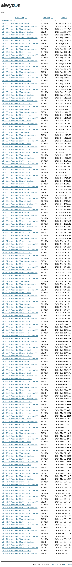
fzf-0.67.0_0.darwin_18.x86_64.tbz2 (17, 247)
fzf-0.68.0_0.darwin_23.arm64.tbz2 (16, 373)
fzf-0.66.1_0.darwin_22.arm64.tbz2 (16, 201)
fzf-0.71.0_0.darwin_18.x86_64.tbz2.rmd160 (20, 490)
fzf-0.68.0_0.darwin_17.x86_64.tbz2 (17, 321)
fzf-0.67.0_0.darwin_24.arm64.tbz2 (16, 304)
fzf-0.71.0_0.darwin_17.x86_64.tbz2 (17, 482)
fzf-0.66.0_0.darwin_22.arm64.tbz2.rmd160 (19, 123)
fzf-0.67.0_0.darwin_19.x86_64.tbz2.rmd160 (20, 255)
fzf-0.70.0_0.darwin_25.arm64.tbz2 (16, 476)
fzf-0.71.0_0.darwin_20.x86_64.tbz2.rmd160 (20, 502)
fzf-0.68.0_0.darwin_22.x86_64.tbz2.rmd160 (20, 370)
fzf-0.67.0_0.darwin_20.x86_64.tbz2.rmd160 (20, 267)
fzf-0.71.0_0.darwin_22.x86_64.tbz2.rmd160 (20, 525)
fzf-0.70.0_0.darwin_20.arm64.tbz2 (16, 419)
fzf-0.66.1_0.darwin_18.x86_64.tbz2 (17, 166)
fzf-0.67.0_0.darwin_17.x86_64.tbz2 (17, 241)
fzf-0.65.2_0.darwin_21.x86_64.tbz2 (17, 52)
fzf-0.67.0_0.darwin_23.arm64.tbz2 (16, 293)
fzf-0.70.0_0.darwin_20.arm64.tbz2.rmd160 (19, 422)
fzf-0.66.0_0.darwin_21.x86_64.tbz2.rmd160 (20, 118)
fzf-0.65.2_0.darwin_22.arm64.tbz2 (16, 58)
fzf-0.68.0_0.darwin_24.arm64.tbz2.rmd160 (19, 387)
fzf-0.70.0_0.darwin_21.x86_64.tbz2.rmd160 (20, 439)
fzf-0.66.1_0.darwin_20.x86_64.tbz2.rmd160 (20, 187)
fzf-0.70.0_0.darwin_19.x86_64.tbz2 (17, 413)
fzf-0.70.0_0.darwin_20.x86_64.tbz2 (17, 424)
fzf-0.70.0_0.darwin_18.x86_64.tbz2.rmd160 (20, 410)
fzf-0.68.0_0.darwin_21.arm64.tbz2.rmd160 (19, 353)
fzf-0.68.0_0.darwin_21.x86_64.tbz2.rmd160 (20, 358)
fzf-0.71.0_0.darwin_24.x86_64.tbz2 (17, 545)
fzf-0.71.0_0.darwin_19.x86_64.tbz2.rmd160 (20, 496)
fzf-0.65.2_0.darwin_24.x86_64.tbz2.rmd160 (20, 89)
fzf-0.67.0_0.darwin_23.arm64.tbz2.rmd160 (19, 295)
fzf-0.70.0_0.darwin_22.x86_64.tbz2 (17, 447)
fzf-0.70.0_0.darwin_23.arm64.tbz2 (16, 453)
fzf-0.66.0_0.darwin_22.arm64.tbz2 (16, 121)
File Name (19, 17)
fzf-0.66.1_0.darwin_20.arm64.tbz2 (16, 178)
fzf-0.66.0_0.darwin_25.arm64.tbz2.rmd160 (19, 158)
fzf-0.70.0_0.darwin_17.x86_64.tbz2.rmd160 (20, 404)
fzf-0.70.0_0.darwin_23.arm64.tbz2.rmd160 (19, 456)
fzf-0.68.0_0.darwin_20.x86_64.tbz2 (17, 344)
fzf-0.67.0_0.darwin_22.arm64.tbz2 (16, 281)
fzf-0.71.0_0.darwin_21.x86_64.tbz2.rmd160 (20, 513)
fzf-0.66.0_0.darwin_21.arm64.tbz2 (16, 109)
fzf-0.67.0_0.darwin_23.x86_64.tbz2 (17, 298)
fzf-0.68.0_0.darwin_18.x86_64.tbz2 (17, 327)
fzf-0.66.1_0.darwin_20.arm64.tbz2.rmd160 (19, 181)
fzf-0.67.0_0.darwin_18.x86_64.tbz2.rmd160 (20, 250)
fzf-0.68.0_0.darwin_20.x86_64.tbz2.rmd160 (20, 347)
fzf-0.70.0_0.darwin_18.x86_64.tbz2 (17, 407)
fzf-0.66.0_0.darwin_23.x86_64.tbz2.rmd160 (20, 141)
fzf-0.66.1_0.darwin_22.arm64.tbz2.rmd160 (19, 204)
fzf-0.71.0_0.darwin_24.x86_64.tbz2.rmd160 (20, 548)
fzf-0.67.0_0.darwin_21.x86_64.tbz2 (17, 275)
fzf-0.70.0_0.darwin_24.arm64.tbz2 (16, 464)
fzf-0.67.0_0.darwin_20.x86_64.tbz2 (17, 264)
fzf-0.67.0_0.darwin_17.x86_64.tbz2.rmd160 (20, 244)
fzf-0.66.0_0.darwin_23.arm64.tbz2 (16, 132)
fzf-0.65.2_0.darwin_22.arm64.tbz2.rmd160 (19, 60)
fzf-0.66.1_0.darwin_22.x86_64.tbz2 (17, 207)
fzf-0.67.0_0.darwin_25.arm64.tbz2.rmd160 (19, 318)
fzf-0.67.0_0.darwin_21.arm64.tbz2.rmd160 (19, 273)
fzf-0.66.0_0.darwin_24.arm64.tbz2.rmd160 (19, 146)
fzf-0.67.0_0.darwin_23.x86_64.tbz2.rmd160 (20, 301)
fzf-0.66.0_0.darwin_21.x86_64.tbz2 (17, 115)
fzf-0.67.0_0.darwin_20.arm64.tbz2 (16, 258)
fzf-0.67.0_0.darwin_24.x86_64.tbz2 (17, 310)
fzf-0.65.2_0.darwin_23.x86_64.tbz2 (17, 75)
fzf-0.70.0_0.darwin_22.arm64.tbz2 (16, 442)
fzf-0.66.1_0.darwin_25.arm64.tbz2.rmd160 (19, 238)
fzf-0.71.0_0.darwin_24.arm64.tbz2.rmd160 (19, 542)
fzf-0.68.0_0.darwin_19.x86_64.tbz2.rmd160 (20, 336)
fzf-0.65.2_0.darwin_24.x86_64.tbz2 (17, 86)
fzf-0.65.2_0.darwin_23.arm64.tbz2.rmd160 (19, 72)
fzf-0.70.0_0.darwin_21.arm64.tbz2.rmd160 (19, 433)
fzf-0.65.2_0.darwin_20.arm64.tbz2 (16, 35)
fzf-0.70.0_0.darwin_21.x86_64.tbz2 (17, 436)
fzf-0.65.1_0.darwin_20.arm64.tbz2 (16, 23)
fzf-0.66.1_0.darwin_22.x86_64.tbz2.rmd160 (20, 209)
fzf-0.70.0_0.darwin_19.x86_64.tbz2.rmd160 (20, 416)
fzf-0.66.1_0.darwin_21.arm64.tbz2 (16, 189)
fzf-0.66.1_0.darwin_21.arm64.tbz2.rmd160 (19, 192)
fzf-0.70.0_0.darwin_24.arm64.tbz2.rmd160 (19, 467)
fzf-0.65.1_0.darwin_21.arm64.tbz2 (16, 29)
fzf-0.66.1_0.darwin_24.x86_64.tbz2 (17, 230)
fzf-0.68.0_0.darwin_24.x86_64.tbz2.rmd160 (20, 393)
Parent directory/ (8, 20)
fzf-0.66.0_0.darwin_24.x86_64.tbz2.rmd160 (20, 152)
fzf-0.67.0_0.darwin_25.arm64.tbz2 (16, 315)
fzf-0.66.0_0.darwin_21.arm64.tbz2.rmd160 (19, 112)
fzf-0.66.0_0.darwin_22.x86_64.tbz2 (17, 126)
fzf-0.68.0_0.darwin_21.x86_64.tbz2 (17, 356)
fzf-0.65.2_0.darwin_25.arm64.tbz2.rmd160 (19, 95)
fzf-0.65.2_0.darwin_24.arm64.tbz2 (16, 81)
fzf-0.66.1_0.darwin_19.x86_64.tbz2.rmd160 (20, 175)
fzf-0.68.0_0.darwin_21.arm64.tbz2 (16, 350)
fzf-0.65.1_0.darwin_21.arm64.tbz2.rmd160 (19, 32)
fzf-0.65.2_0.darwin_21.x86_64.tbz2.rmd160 (20, 55)
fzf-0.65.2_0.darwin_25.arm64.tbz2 (16, 92)
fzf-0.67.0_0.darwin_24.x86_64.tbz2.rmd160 (20, 313)
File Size (46, 17)
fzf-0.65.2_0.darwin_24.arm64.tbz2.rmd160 (19, 83)
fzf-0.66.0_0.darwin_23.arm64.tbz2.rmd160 (19, 135)
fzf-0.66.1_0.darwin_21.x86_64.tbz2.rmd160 (20, 198)
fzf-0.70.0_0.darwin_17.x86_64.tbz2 (17, 401)
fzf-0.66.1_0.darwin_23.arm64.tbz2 (16, 212)
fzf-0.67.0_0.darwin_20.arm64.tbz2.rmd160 (19, 261)
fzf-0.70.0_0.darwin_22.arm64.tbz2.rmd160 (19, 444)
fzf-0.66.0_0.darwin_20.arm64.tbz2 (16, 98)
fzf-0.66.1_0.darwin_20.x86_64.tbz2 (17, 184)
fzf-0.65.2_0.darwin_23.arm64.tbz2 (16, 69)
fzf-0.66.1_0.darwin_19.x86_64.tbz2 (17, 172)
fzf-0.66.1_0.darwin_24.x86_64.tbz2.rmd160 (20, 232)
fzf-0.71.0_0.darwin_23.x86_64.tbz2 (17, 533)
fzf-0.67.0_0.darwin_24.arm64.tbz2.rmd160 (19, 307)
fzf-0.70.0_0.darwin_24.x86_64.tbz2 (17, 470)
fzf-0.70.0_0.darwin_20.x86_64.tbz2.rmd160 (20, 427)
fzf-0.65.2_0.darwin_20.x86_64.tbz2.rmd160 (20, 43)
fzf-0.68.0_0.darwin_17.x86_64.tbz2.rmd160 (20, 324)
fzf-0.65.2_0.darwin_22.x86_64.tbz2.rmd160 (20, 66)
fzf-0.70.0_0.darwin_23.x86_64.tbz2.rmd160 (20, 462)
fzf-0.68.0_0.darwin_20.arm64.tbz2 (16, 338)
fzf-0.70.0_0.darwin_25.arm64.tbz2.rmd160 (19, 479)
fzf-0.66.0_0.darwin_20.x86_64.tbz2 (17, 103)
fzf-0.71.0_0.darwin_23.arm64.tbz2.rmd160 (19, 530)
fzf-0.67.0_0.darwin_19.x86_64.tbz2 (17, 252)
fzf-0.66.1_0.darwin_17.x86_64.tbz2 (17, 161)
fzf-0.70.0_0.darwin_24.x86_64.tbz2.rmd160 (20, 473)
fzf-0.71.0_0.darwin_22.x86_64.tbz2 (17, 522)
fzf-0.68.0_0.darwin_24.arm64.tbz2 (16, 384)
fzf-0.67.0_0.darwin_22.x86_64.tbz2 (17, 287)
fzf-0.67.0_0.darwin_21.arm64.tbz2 (16, 270)
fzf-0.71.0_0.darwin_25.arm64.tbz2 (16, 550)
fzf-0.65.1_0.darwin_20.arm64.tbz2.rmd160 (19, 26)
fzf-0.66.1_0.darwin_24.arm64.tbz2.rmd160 (19, 227)
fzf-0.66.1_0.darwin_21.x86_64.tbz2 (17, 195)
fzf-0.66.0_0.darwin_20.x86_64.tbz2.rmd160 (20, 106)
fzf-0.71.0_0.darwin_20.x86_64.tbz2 (17, 499)
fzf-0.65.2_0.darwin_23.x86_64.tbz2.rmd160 (20, 78)
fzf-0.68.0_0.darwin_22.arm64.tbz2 (16, 361)
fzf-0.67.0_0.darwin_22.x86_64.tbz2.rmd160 (20, 290)
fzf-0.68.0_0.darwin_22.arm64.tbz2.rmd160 (19, 364)
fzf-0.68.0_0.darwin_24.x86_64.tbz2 (17, 390)
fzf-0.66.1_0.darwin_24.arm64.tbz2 (16, 224)
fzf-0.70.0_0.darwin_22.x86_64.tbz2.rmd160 (20, 450)
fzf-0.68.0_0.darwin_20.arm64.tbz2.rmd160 (19, 341)
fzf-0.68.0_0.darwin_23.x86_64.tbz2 (17, 379)
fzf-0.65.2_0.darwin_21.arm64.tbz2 (16, 46)
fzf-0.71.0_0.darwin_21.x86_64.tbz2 (17, 510)
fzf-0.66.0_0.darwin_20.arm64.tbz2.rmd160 (19, 101)
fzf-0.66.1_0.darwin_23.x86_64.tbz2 (17, 218)
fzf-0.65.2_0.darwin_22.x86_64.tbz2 (17, 63)
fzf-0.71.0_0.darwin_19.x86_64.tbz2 (17, 493)
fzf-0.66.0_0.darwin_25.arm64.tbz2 (16, 155)
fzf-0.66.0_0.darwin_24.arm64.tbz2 (16, 144)
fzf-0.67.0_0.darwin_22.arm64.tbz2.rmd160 (19, 284)
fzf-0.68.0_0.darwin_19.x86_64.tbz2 (17, 333)
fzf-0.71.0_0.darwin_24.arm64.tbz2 (16, 539)
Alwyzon (55, 564)
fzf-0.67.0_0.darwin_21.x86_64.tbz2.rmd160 (20, 278)
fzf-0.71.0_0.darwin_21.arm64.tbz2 (16, 505)
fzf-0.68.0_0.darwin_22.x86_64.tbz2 (17, 367)
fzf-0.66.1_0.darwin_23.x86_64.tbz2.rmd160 (20, 221)
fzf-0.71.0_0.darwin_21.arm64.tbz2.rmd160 (19, 507)
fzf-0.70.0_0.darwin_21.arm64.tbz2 (16, 430)
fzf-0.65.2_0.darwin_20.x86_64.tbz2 (17, 40)
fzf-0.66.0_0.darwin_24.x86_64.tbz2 (17, 149)
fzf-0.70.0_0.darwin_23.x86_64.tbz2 (17, 459)
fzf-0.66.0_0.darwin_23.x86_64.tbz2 (17, 138)
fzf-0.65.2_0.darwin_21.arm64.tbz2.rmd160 (19, 49)
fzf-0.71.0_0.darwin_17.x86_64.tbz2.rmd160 (20, 485)
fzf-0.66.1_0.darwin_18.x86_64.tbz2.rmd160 (20, 169)
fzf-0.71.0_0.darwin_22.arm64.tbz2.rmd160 (19, 519)
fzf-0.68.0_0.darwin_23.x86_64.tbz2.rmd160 (20, 381)
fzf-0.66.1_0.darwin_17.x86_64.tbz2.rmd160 (20, 164)
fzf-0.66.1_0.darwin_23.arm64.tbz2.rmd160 (19, 215)
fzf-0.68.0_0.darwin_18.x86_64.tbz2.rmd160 (20, 330)
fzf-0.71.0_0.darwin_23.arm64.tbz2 (16, 528)
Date (63, 17)
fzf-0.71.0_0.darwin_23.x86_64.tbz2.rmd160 (20, 536)
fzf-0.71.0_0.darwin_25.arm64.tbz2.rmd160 (19, 553)
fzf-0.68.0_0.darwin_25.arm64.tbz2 (16, 396)
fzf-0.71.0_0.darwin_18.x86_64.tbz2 (17, 487)
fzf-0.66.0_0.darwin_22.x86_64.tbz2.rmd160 (20, 129)
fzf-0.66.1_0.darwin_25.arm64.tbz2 (16, 235)
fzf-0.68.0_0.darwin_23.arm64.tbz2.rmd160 (19, 376)
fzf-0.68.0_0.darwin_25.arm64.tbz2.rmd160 (19, 399)
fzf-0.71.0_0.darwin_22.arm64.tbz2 (16, 516)
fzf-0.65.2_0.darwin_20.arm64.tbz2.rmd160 (19, 38)
